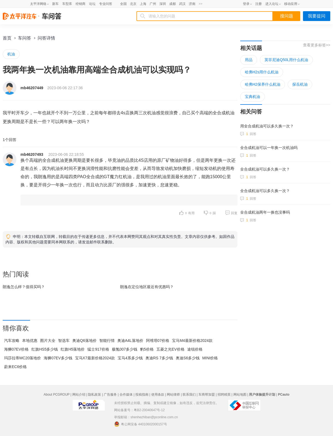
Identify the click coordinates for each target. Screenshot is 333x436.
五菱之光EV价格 (170, 349)
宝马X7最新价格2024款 (95, 358)
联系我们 (189, 394)
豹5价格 (147, 349)
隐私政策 (94, 394)
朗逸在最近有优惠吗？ (147, 287)
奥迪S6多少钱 (188, 358)
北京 (133, 4)
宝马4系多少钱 (130, 358)
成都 (172, 4)
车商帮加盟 (206, 394)
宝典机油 (252, 96)
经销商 (80, 4)
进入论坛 (271, 4)
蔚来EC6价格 (15, 367)
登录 (246, 4)
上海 (143, 4)
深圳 (162, 4)
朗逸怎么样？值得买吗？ (24, 287)
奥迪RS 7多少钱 (159, 358)
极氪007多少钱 (124, 349)
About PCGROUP (57, 394)
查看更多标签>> (316, 45)
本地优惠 (29, 340)
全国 (123, 4)
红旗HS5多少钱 (44, 349)
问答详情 (46, 38)
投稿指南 (141, 394)
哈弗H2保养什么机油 (262, 84)
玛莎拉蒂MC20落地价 (22, 358)
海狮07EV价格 (16, 349)
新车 (55, 4)
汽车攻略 (11, 340)
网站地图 (239, 394)
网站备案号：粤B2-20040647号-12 (139, 410)
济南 (192, 4)
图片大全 (47, 340)
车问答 (24, 38)
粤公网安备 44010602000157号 (140, 424)
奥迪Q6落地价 (84, 340)
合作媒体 (126, 394)
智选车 (64, 340)
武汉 (182, 4)
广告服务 (110, 394)
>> (201, 4)
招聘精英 (224, 394)
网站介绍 (78, 394)
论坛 (92, 4)
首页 (7, 38)
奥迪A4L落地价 (130, 340)
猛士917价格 (98, 349)
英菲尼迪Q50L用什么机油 (286, 60)
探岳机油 (300, 84)
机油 (11, 54)
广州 (153, 4)
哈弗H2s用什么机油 (261, 72)
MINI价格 (210, 358)
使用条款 (157, 394)
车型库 (67, 4)
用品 (248, 60)
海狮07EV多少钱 (58, 358)
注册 (258, 4)
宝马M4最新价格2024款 (192, 340)
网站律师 (173, 394)
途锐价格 (195, 349)
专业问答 (105, 4)
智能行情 (107, 340)
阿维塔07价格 (158, 340)
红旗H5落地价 (73, 349)
